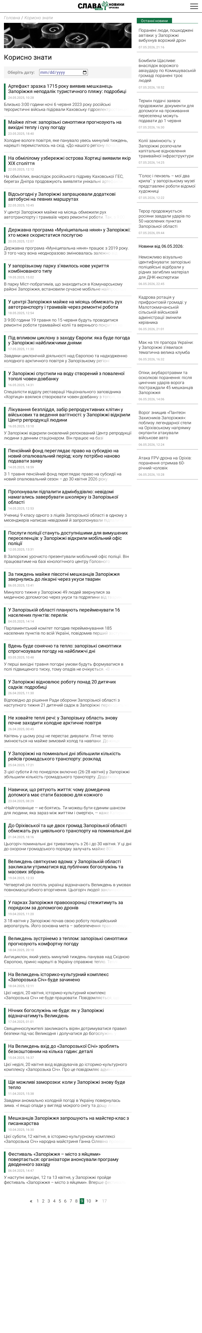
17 (104, 1201)
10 (88, 1201)
